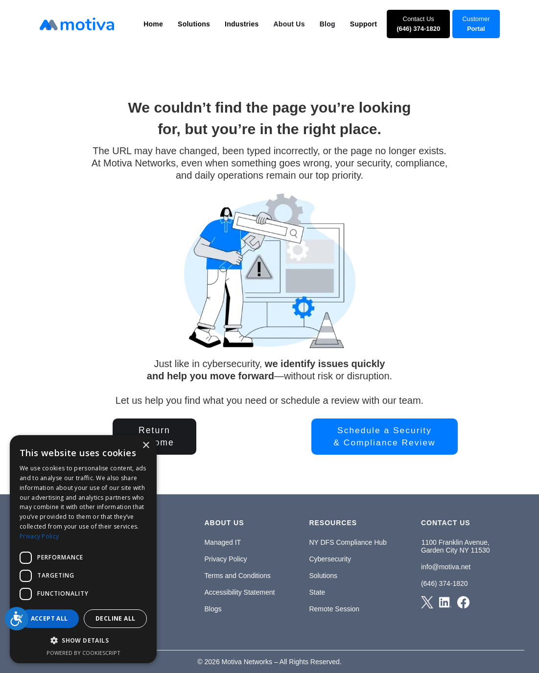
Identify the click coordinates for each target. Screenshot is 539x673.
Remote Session (334, 609)
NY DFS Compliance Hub (347, 542)
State (317, 592)
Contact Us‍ (418, 23)
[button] (153, 24)
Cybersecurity (330, 559)
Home (153, 24)
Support (363, 24)
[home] (77, 24)
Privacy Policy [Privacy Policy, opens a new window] (39, 536)
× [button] (145, 445)
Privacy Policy (225, 559)
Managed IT (222, 542)
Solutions (323, 576)
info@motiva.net (445, 567)
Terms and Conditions (237, 576)
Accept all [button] (49, 618)
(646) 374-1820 (444, 583)
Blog (327, 24)
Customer (476, 23)
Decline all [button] (115, 618)
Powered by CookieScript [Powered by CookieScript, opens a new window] (83, 652)
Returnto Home (154, 436)
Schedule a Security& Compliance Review (384, 436)
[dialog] (83, 549)
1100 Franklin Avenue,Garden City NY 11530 (455, 546)
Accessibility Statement (239, 592)
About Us (289, 24)
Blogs (212, 609)
